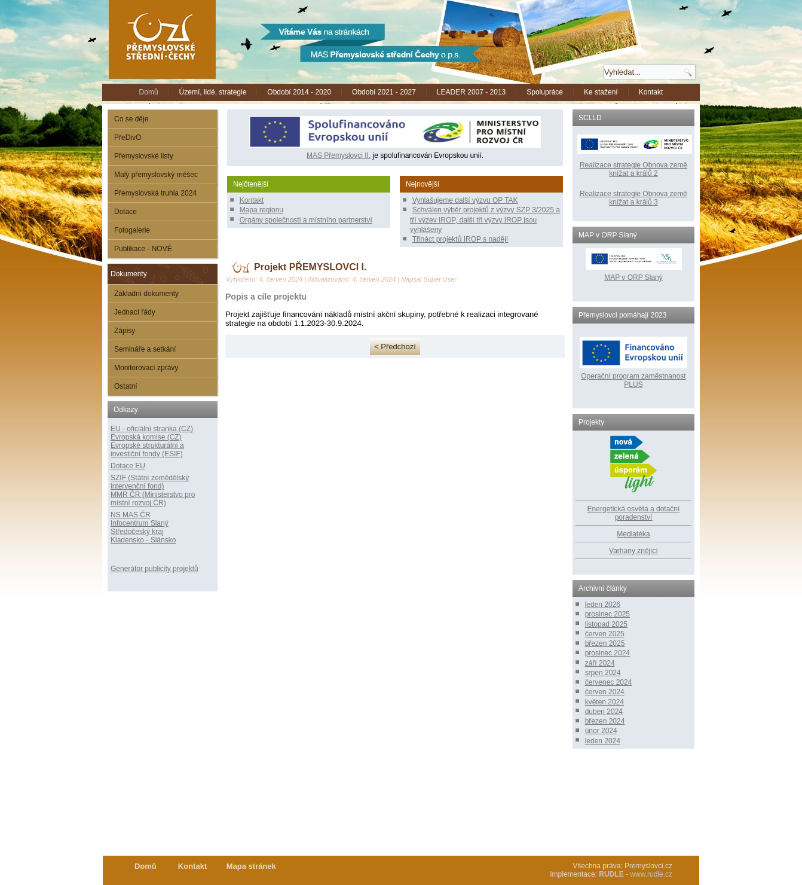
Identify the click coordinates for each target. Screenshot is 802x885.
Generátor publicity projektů (154, 568)
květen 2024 (604, 702)
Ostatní (125, 386)
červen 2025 (605, 634)
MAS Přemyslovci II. (339, 155)
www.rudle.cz (651, 874)
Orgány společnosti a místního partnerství (306, 220)
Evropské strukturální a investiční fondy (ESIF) (147, 449)
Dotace (125, 211)
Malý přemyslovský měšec (156, 174)
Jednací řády (134, 312)
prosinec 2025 (607, 614)
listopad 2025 (606, 624)
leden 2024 (602, 741)
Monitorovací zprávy (146, 368)
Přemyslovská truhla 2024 (155, 193)
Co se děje (131, 119)
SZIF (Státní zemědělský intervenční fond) (150, 482)
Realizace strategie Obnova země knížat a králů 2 (633, 169)
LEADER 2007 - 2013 (471, 92)
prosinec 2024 (607, 653)
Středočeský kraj (137, 531)
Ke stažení (601, 92)
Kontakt (651, 92)
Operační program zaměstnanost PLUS (633, 380)
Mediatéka (633, 534)
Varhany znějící (633, 551)
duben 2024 (604, 711)
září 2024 (600, 663)
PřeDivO (127, 137)
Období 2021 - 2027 (384, 92)
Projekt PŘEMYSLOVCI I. (310, 267)
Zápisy (124, 330)
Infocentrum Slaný (140, 523)
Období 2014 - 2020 (299, 92)
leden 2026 (602, 604)
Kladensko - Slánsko (143, 540)
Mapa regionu (261, 210)
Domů (148, 92)
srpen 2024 (603, 673)
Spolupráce (544, 92)
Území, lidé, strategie (213, 92)
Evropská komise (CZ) (146, 437)
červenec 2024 (608, 682)
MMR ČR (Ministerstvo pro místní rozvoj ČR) (153, 498)
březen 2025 (605, 643)
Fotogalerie (132, 230)
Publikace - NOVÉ (143, 249)
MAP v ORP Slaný (634, 273)
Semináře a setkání (145, 349)
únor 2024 (601, 731)
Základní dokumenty (146, 293)
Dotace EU (128, 466)
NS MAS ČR (131, 515)
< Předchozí (395, 346)
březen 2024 (605, 721)
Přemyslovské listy (143, 156)
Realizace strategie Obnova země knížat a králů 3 (633, 198)
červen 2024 (605, 692)
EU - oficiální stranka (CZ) (152, 429)
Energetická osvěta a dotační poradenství (633, 513)
